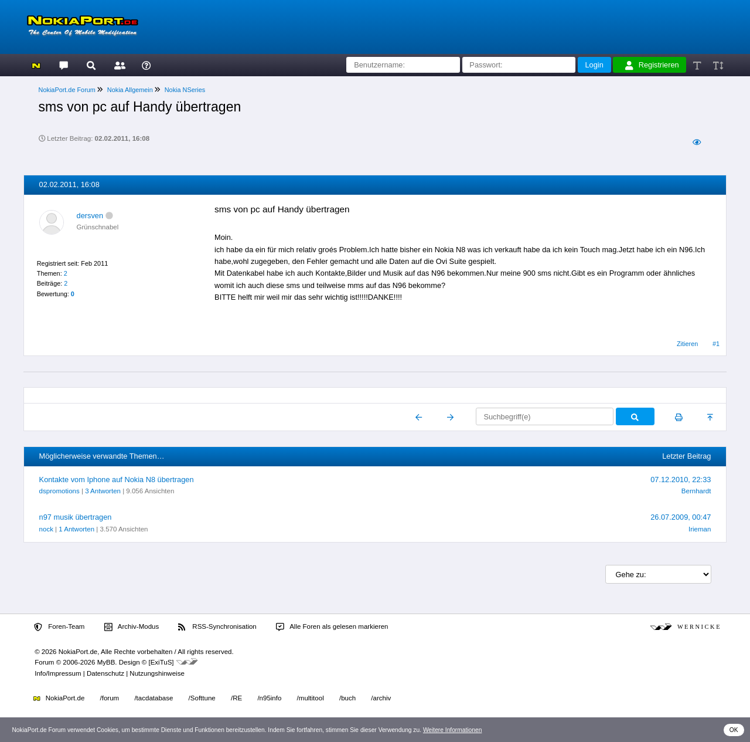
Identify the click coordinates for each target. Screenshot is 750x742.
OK (733, 730)
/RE (236, 698)
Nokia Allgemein (130, 89)
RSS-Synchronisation (217, 627)
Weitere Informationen (452, 730)
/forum (110, 698)
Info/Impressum (58, 673)
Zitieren (687, 343)
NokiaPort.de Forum (67, 89)
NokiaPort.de (58, 698)
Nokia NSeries (185, 89)
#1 (716, 343)
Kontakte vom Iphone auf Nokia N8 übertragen (116, 479)
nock (46, 529)
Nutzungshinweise (156, 673)
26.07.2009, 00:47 (680, 517)
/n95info (269, 698)
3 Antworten (103, 490)
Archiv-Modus (131, 627)
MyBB (106, 662)
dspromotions (59, 490)
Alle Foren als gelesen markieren (332, 627)
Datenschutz (105, 673)
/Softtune (202, 698)
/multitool (310, 698)
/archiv (381, 698)
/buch (347, 698)
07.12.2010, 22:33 (680, 479)
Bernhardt (696, 490)
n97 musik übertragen (75, 517)
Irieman (699, 529)
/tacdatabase (153, 698)
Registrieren (652, 65)
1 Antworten (76, 529)
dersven (90, 215)
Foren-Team (59, 627)
